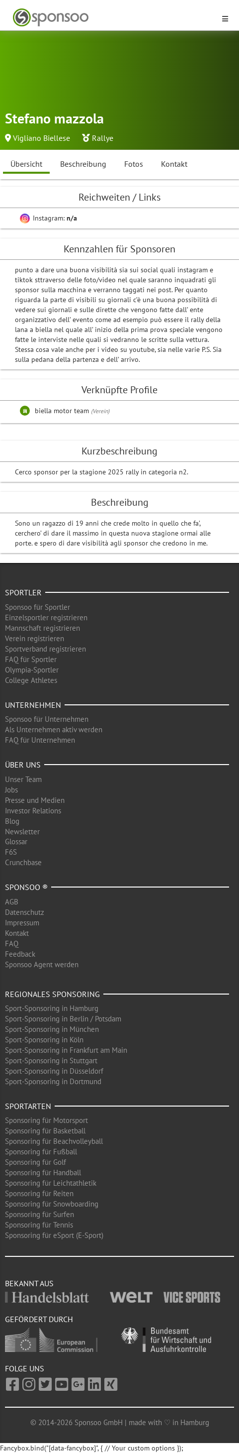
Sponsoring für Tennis (39, 1224)
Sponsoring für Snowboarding (51, 1204)
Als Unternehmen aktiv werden (53, 729)
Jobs (11, 789)
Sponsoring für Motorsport (46, 1120)
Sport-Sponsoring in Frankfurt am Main (66, 1050)
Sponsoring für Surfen (39, 1214)
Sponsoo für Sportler (37, 607)
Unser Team (23, 779)
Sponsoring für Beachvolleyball (54, 1141)
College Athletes (31, 680)
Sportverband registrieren (45, 649)
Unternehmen (33, 705)
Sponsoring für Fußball (41, 1151)
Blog (12, 821)
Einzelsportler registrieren (46, 617)
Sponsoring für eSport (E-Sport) (54, 1235)
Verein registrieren (34, 638)
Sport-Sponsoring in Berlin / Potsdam (63, 1018)
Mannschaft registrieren (42, 628)
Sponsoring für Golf (35, 1162)
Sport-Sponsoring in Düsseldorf (54, 1071)
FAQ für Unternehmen (40, 740)
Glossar (16, 841)
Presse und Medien (35, 800)
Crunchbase (23, 862)
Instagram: (48, 218)
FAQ (11, 943)
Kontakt (174, 164)
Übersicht (26, 164)
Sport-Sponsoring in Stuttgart (51, 1060)
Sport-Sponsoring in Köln (44, 1039)
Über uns (23, 765)
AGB (11, 901)
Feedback (20, 954)
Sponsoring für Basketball (45, 1130)
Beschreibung (83, 164)
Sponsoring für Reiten (39, 1193)
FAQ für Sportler (31, 659)
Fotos (133, 164)
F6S (11, 852)
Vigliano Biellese (41, 138)
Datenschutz (24, 912)
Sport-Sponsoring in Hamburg (51, 1008)
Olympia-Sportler (32, 669)
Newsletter (22, 831)
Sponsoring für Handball (43, 1172)
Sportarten (28, 1106)
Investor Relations (33, 810)
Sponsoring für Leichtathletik (50, 1183)
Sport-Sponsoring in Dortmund (53, 1081)
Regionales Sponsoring (52, 994)
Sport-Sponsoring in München (52, 1029)
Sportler (23, 592)
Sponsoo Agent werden (42, 964)
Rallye (102, 138)
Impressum (22, 922)
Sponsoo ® (26, 887)
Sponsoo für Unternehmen (46, 719)
